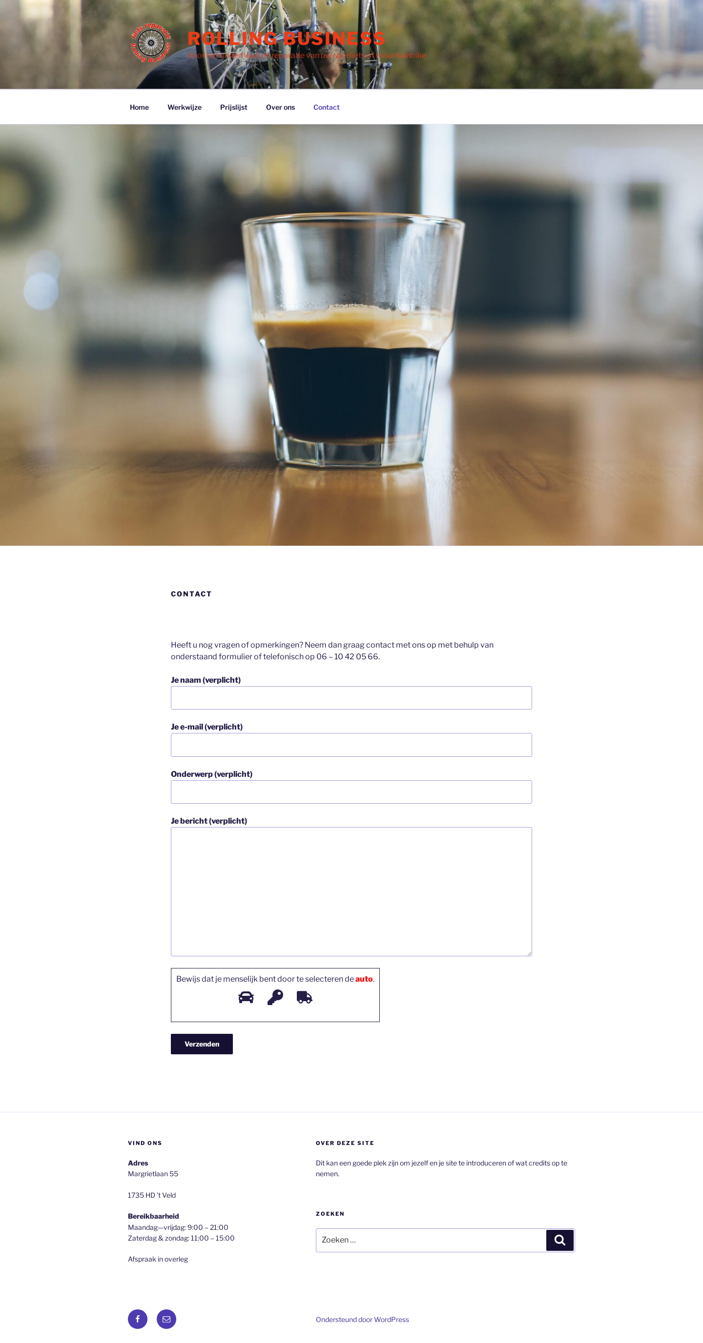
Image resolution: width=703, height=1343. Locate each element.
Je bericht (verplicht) (351, 886)
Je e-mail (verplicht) (351, 739)
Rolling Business (287, 38)
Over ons (280, 107)
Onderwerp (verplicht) (351, 787)
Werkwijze (184, 107)
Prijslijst (234, 107)
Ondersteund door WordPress (362, 1319)
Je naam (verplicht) (351, 692)
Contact (326, 107)
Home (139, 107)
